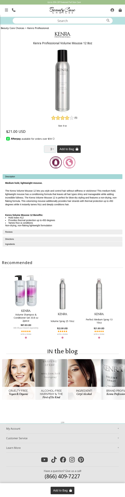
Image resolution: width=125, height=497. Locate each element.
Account (13, 428)
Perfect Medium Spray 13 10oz (97, 321)
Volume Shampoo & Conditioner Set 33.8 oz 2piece (27, 317)
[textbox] (63, 21)
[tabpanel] (62, 202)
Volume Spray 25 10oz (62, 321)
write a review (27, 334)
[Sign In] (112, 9)
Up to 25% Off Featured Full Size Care (64, 2)
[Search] (108, 20)
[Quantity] (50, 149)
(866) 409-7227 (62, 476)
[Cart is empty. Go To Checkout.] (119, 9)
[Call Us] (13, 9)
